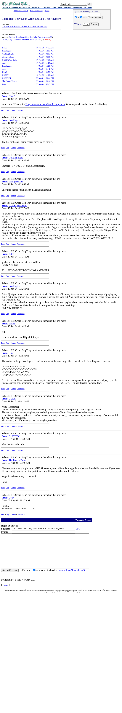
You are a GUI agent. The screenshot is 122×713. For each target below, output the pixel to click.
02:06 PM (49, 57)
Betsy (4, 84)
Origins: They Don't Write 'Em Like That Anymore (29, 37)
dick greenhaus (8, 57)
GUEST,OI (6, 78)
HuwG (4, 48)
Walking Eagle (8, 54)
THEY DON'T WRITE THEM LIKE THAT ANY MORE (24, 27)
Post (3, 110)
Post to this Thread (21, 10)
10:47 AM (50, 84)
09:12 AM (50, 75)
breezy (4, 69)
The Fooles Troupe (9, 81)
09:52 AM (50, 48)
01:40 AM (50, 81)
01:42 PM (49, 69)
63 (51, 37)
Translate (20, 110)
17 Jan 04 (40, 60)
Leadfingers (6, 51)
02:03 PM (49, 54)
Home (47, 10)
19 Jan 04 (40, 75)
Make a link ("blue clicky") (71, 577)
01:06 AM (50, 78)
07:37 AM (50, 60)
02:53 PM (49, 72)
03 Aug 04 (40, 78)
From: (5, 96)
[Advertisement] (92, 50)
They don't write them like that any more (45, 104)
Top (7, 110)
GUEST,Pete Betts (9, 60)
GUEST (5, 75)
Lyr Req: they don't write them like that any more (21, 39)
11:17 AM (50, 63)
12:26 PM (49, 66)
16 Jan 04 (40, 48)
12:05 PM (49, 51)
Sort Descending (36, 10)
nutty (4, 63)
